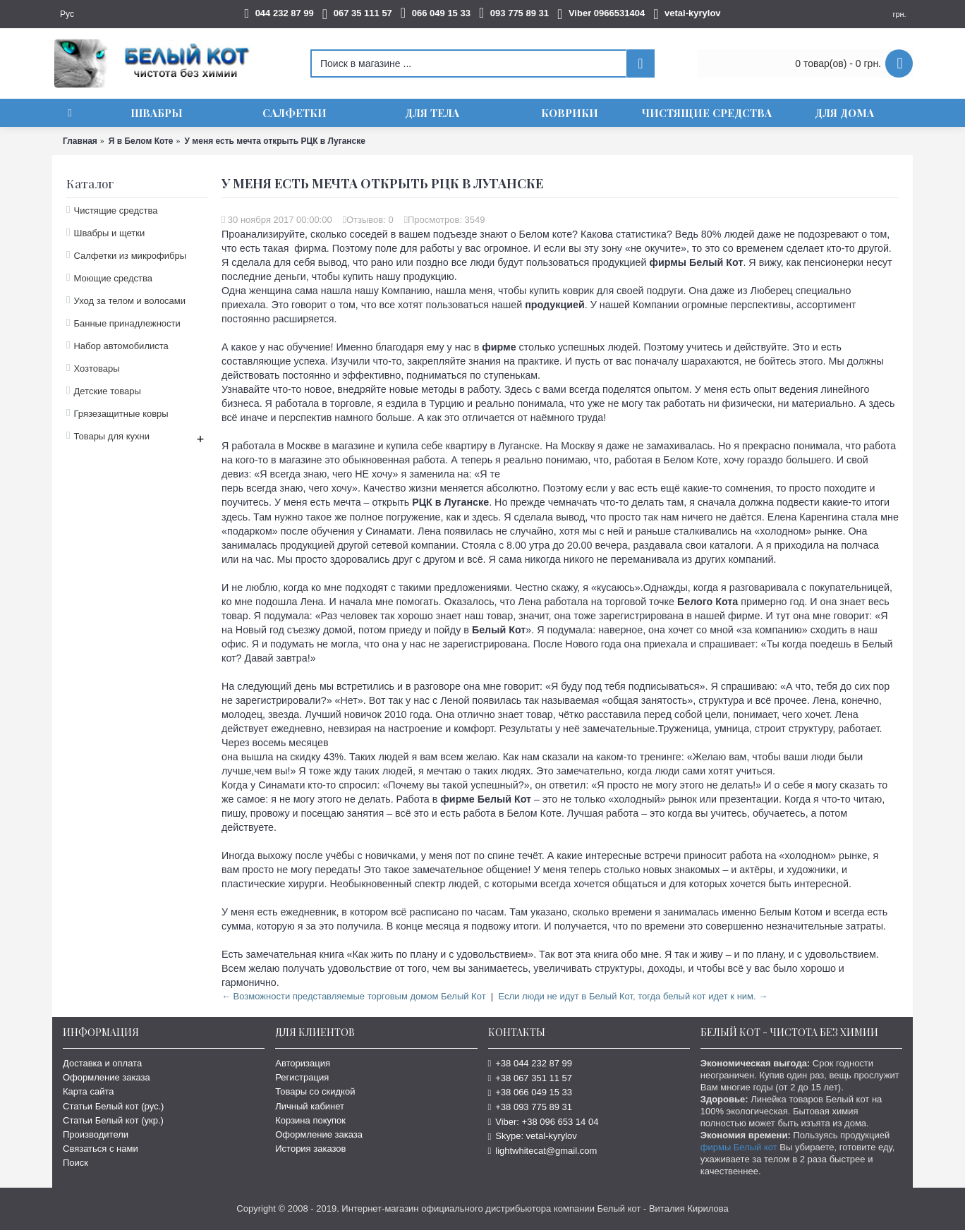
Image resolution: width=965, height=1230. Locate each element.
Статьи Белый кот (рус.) (113, 1106)
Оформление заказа (106, 1077)
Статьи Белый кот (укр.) (113, 1120)
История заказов (310, 1148)
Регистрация (302, 1077)
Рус (67, 14)
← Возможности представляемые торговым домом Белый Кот (353, 996)
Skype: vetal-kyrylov (532, 1136)
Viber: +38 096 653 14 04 (543, 1121)
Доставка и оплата (102, 1063)
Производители (95, 1134)
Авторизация (302, 1063)
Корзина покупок (310, 1120)
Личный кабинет (309, 1106)
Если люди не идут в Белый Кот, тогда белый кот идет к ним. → (632, 996)
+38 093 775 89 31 (530, 1107)
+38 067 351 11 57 (530, 1078)
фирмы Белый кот (738, 1147)
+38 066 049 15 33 (530, 1092)
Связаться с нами (100, 1148)
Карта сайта (88, 1091)
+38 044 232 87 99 (530, 1063)
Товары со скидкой (315, 1091)
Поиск (75, 1162)
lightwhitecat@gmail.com (542, 1150)
